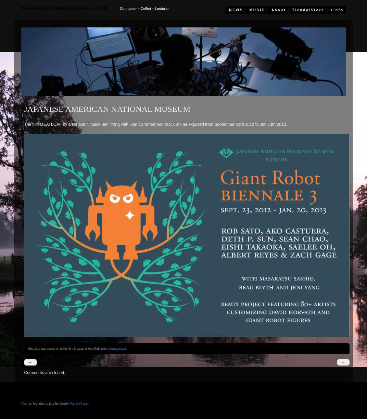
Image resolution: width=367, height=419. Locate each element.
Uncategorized (116, 348)
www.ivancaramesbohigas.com (64, 8)
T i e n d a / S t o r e (308, 10)
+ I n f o (337, 10)
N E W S (235, 10)
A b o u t (278, 10)
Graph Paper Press (74, 403)
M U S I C (257, 10)
